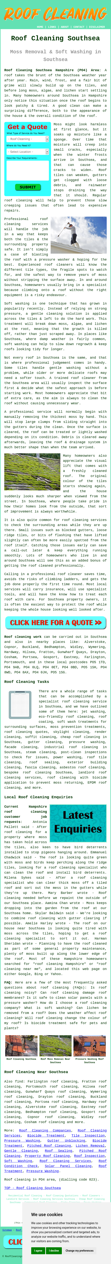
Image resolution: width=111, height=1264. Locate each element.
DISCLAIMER (97, 27)
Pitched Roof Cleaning (49, 1146)
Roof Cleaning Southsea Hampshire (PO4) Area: (52, 70)
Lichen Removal (90, 1146)
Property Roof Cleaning (47, 1156)
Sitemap (7, 1230)
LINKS (52, 27)
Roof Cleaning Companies (45, 1130)
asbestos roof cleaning (82, 767)
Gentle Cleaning (21, 1151)
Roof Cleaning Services (65, 1161)
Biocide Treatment (46, 1136)
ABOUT (65, 27)
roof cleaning (54, 988)
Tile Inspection (88, 1136)
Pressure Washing (22, 1141)
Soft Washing (18, 1161)
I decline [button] (54, 1250)
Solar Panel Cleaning (68, 1166)
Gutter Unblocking (66, 1141)
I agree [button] (38, 1250)
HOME (40, 27)
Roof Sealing (58, 1151)
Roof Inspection (89, 1156)
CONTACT (78, 27)
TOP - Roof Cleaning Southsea (32, 1188)
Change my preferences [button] (79, 1250)
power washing (67, 757)
